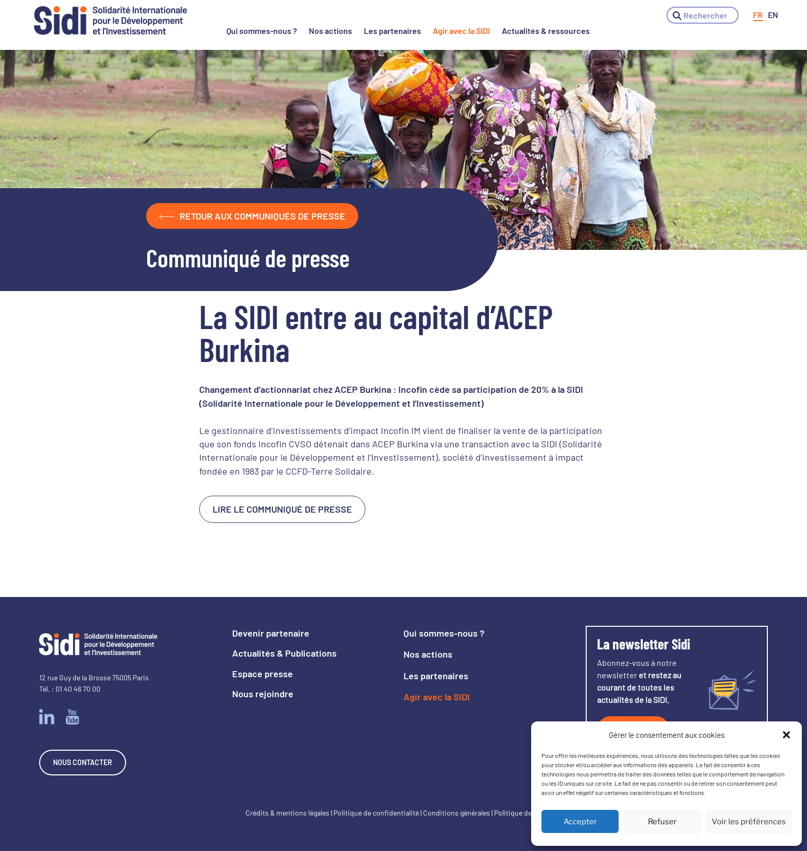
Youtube (72, 717)
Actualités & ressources (546, 30)
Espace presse (262, 673)
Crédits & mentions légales (287, 812)
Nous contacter (82, 762)
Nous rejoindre (262, 693)
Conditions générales (456, 812)
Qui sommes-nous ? (261, 30)
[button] (786, 735)
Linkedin (47, 717)
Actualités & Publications (284, 653)
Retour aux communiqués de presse (252, 216)
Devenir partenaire (270, 633)
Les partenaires (392, 30)
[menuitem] (758, 15)
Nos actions (330, 30)
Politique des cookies (528, 812)
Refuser (662, 821)
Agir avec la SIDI (461, 30)
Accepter (580, 821)
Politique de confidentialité (376, 812)
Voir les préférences (749, 821)
